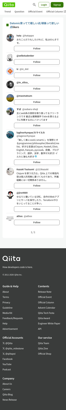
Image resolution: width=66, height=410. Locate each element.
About (6, 291)
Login (44, 4)
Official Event (35, 11)
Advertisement (10, 328)
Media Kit (7, 312)
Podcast (7, 369)
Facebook (8, 358)
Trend (7, 11)
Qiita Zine (43, 348)
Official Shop (44, 353)
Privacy (6, 302)
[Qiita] (9, 4)
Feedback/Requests (13, 318)
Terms (6, 297)
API (39, 328)
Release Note (44, 291)
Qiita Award (44, 318)
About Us (7, 383)
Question (19, 11)
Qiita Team (43, 343)
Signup (57, 4)
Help (5, 323)
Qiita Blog (8, 394)
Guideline (8, 307)
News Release (10, 399)
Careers (6, 389)
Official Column (46, 302)
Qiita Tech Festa (46, 312)
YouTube (7, 364)
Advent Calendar (46, 307)
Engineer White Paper (49, 323)
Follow (36, 48)
